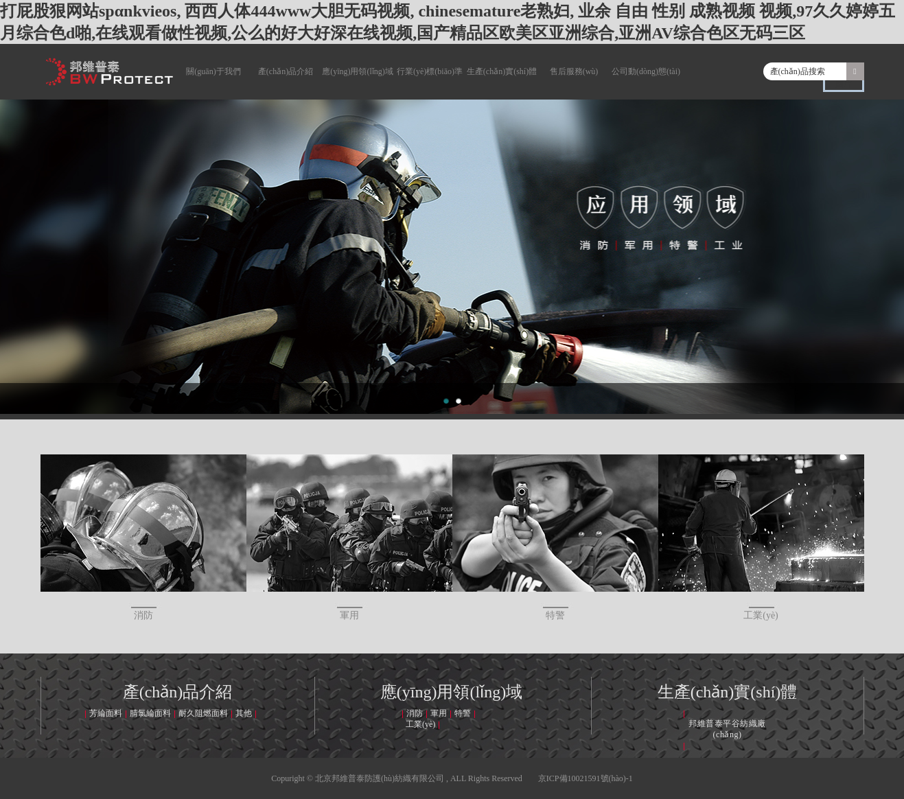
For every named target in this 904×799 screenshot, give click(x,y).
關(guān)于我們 (213, 71)
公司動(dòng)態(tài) (646, 71)
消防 (143, 537)
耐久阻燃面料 (203, 713)
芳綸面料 (105, 713)
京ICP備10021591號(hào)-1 (585, 778)
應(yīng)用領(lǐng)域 (357, 71)
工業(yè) (761, 537)
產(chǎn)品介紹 (285, 71)
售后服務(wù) (574, 71)
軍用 (349, 537)
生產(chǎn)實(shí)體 (502, 71)
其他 (243, 713)
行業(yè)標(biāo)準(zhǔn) (430, 83)
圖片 (843, 84)
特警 (555, 537)
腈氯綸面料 (150, 713)
